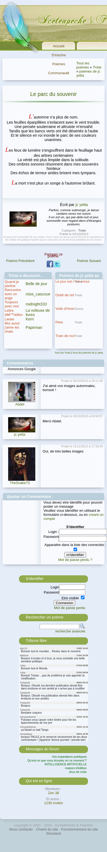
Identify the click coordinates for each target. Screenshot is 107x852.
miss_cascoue (38, 294)
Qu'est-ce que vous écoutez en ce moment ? (57, 760)
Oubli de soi (64, 295)
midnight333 (36, 304)
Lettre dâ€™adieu (14, 312)
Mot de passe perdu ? (75, 560)
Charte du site (47, 829)
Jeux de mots (78, 771)
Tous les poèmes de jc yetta (88, 352)
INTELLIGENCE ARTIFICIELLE (66, 764)
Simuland (53, 833)
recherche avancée (70, 631)
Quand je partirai (12, 284)
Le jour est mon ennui (72, 281)
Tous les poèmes (82, 65)
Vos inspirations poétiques (69, 756)
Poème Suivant (89, 261)
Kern (30, 319)
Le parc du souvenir (53, 94)
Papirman (34, 327)
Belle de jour (36, 284)
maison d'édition (76, 768)
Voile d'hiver (64, 309)
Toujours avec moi (12, 304)
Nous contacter (21, 829)
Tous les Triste (62, 352)
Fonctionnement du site (79, 829)
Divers (78, 308)
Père (59, 322)
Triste (97, 67)
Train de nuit (65, 336)
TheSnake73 (20, 483)
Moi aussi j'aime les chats (12, 327)
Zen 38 (53, 793)
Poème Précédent (20, 261)
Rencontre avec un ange (13, 294)
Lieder (9, 319)
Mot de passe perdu (69, 608)
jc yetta (81, 204)
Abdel (19, 404)
